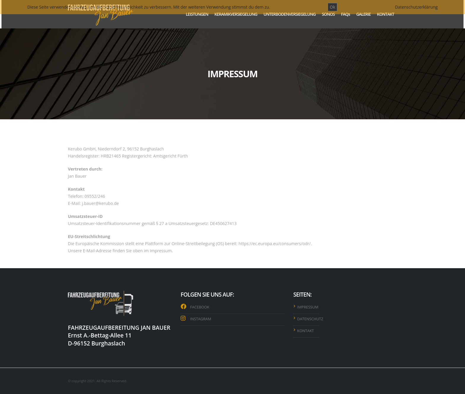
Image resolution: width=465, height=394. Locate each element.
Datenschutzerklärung (416, 7)
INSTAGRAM (200, 318)
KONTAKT (385, 14)
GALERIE (363, 14)
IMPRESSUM (308, 307)
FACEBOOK (199, 307)
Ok (332, 7)
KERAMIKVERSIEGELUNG (235, 14)
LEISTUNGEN (197, 14)
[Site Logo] (100, 14)
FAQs (345, 14)
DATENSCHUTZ (310, 318)
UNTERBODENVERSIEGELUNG (290, 14)
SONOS (328, 14)
